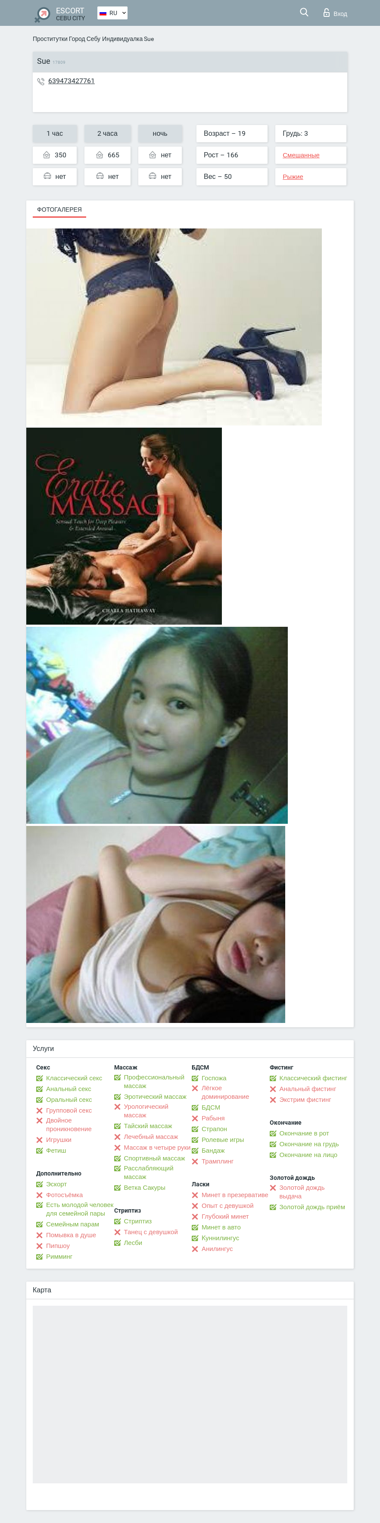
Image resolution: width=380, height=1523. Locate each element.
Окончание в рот (304, 1133)
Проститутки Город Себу (66, 38)
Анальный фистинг (308, 1089)
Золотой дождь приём (312, 1207)
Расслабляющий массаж (149, 1172)
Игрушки (59, 1140)
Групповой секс (69, 1110)
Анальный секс (68, 1089)
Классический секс (74, 1078)
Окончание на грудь (309, 1144)
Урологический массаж (146, 1111)
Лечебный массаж (151, 1137)
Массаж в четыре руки (157, 1147)
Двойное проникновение (69, 1124)
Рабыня (213, 1118)
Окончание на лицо (309, 1155)
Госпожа (214, 1078)
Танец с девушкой (151, 1232)
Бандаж (213, 1150)
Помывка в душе (71, 1235)
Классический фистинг (313, 1078)
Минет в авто (221, 1227)
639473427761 (71, 81)
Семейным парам (72, 1224)
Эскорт (56, 1184)
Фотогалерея (59, 209)
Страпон (214, 1129)
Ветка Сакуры (144, 1188)
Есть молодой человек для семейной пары (79, 1209)
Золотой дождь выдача (302, 1192)
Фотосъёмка (64, 1195)
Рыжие (293, 177)
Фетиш (56, 1150)
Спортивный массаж (154, 1158)
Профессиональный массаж (154, 1081)
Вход (335, 12)
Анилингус (217, 1249)
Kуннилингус (220, 1238)
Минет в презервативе (235, 1195)
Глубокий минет (225, 1216)
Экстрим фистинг (305, 1100)
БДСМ (211, 1107)
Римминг (59, 1256)
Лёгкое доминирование (225, 1092)
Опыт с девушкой (228, 1206)
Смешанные (301, 155)
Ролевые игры (223, 1140)
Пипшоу (58, 1246)
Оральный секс (69, 1100)
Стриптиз (138, 1221)
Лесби (133, 1243)
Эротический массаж (155, 1097)
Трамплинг (218, 1161)
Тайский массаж (148, 1126)
